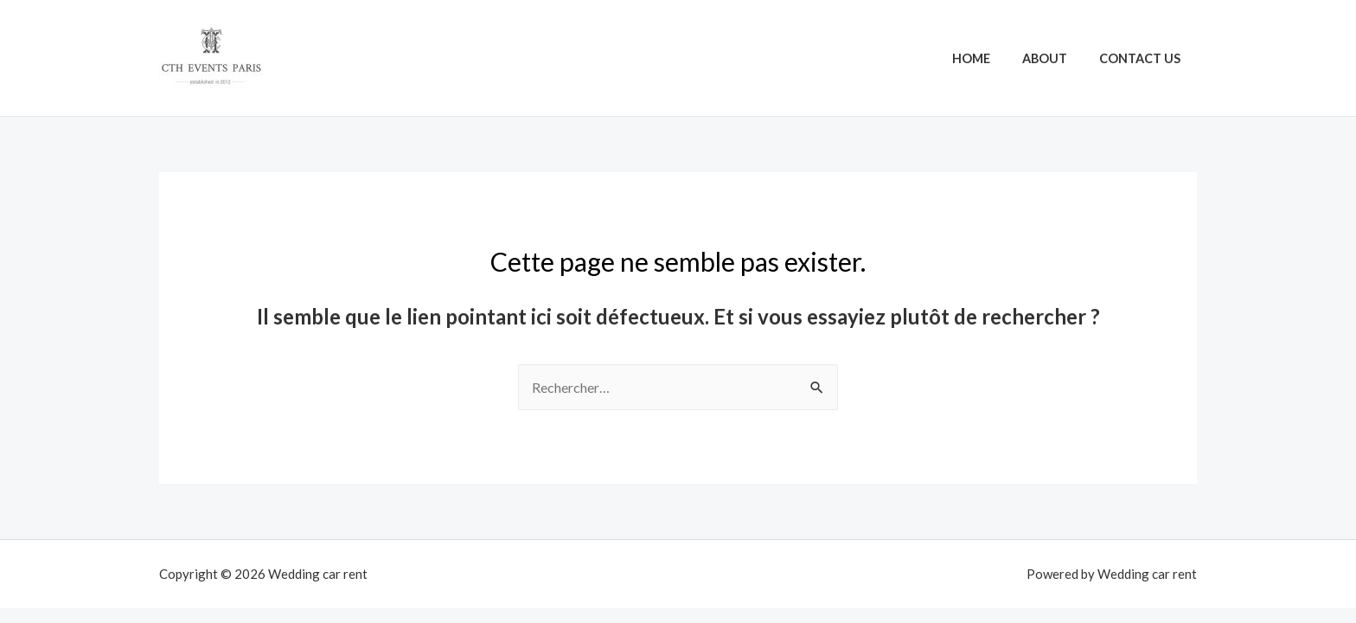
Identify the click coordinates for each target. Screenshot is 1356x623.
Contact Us (1144, 58)
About (1055, 58)
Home (989, 58)
